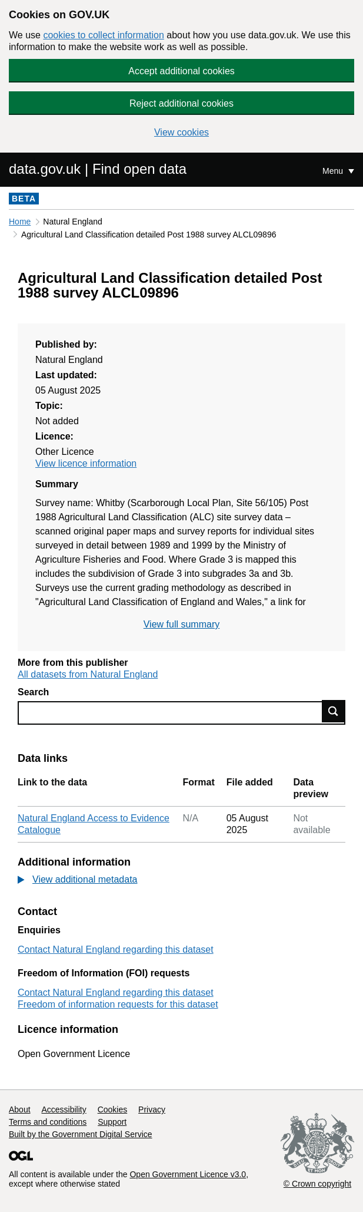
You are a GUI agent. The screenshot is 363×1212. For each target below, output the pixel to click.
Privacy (151, 1109)
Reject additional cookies (181, 103)
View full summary (182, 624)
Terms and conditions (47, 1122)
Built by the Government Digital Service (80, 1134)
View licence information (85, 463)
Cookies (113, 1109)
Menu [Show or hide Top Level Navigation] (333, 171)
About (20, 1109)
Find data (333, 711)
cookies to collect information (103, 35)
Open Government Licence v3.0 (187, 1174)
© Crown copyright (317, 1183)
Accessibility (63, 1109)
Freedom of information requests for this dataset (118, 1004)
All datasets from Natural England (88, 674)
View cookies (181, 132)
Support (112, 1122)
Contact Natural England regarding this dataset (116, 949)
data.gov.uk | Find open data (98, 169)
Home (20, 221)
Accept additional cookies (181, 71)
